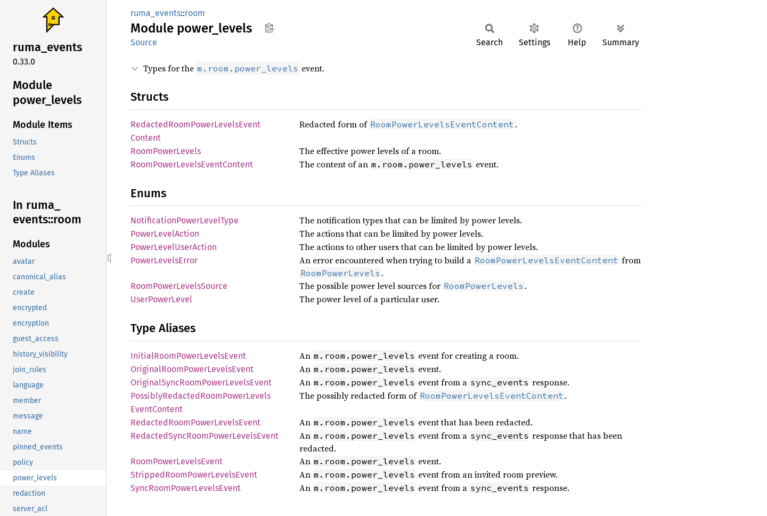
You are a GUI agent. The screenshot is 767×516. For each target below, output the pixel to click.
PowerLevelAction (164, 234)
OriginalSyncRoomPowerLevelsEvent (201, 382)
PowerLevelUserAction (173, 247)
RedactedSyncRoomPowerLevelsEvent (204, 436)
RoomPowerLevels (165, 151)
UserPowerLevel (161, 299)
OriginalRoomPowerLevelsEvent (192, 369)
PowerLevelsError (164, 260)
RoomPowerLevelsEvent (176, 461)
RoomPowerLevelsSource (178, 286)
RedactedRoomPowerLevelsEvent (195, 422)
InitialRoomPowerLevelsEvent (188, 356)
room (195, 13)
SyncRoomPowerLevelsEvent (185, 488)
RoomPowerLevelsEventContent (191, 164)
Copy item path (269, 28)
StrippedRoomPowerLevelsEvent (193, 475)
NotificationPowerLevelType (184, 220)
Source (143, 42)
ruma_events (155, 13)
